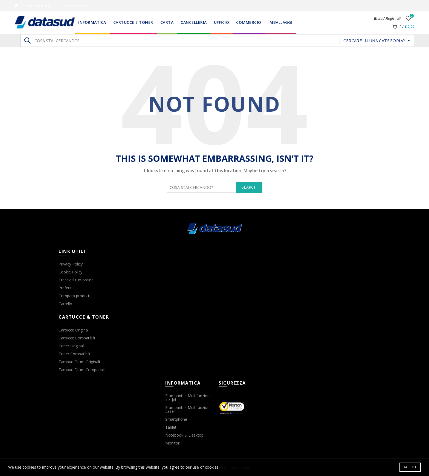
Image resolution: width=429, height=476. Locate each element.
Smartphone (176, 419)
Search (27, 40)
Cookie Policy (70, 272)
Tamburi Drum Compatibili (82, 369)
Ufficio (221, 22)
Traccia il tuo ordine (76, 279)
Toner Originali (72, 345)
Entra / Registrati (387, 18)
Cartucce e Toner (133, 22)
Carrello (65, 303)
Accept (410, 467)
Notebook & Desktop (184, 435)
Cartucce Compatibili (77, 338)
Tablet (170, 427)
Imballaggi (280, 22)
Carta (167, 22)
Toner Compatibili (74, 353)
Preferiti (66, 287)
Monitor (172, 443)
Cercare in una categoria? (374, 40)
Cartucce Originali (74, 330)
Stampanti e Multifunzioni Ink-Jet (187, 397)
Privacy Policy (71, 264)
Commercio (248, 22)
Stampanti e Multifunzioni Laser (187, 409)
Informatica (92, 22)
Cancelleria (194, 22)
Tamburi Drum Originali (79, 361)
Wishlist (411, 16)
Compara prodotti (74, 295)
